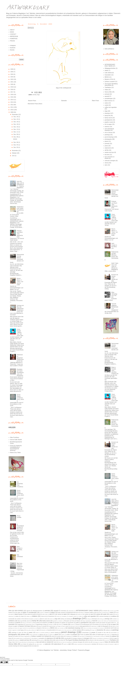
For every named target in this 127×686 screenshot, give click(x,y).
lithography (105, 626)
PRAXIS (12, 41)
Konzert (45, 626)
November (15, 150)
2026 (12, 69)
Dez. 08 (16, 137)
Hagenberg (20, 624)
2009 (12, 112)
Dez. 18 (16, 124)
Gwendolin (108, 75)
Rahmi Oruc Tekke (15, 452)
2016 (12, 94)
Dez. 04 (16, 145)
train (60, 642)
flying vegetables (86, 620)
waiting (30, 644)
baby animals (61, 612)
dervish (51, 618)
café (50, 614)
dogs (38, 94)
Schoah (47, 636)
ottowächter (99, 630)
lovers (16, 628)
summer (10, 640)
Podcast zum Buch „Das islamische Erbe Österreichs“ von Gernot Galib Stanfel (17, 235)
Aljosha (28, 610)
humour (78, 624)
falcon (19, 620)
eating (88, 618)
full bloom (29, 622)
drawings (107, 113)
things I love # (12, 642)
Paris (25, 632)
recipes (108, 634)
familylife (55, 620)
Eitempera (94, 618)
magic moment (22, 628)
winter (106, 644)
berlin (100, 612)
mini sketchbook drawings (72, 628)
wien (106, 165)
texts (62, 640)
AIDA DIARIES (19, 610)
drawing (68, 618)
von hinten (23, 644)
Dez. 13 (16, 129)
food (93, 620)
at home (111, 610)
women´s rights (113, 644)
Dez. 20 (16, 121)
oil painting (87, 630)
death (36, 618)
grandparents (108, 120)
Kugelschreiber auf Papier (55, 626)
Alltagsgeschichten (110, 68)
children (34, 616)
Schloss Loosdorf (110, 81)
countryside (11, 618)
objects (59, 630)
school (53, 636)
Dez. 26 (16, 116)
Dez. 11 (16, 132)
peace (37, 632)
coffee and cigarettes (111, 107)
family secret (108, 117)
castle (106, 105)
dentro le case (43, 618)
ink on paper (108, 124)
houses (72, 624)
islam (28, 626)
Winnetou (101, 644)
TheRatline (108, 87)
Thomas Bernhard (22, 642)
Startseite (64, 100)
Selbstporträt (89, 636)
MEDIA (107, 77)
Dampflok (31, 618)
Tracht (55, 642)
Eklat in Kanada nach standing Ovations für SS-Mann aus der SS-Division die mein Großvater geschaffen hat (111, 374)
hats (55, 624)
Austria (41, 612)
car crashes (85, 614)
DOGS (31, 28)
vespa (101, 642)
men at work (60, 628)
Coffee (80, 616)
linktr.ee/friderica (109, 49)
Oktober (14, 153)
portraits (107, 143)
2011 (12, 107)
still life (107, 150)
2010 (12, 109)
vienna (106, 162)
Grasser (103, 622)
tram (64, 642)
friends (18, 622)
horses (65, 624)
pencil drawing (55, 632)
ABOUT (12, 30)
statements (108, 148)
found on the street (101, 620)
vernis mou (88, 642)
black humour (108, 100)
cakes (106, 103)
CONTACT (13, 34)
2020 (12, 84)
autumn (47, 612)
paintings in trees (16, 632)
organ (93, 630)
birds (111, 612)
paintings (107, 134)
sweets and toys (109, 152)
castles (111, 614)
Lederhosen (93, 626)
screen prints (60, 636)
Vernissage (95, 642)
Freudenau (11, 622)
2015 (12, 97)
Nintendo (43, 630)
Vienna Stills (108, 92)
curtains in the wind (22, 618)
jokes (34, 626)
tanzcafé (41, 640)
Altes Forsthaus (14, 437)
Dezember (15, 114)
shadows (114, 636)
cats (116, 614)
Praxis (81, 634)
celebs (17, 616)
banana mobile (89, 612)
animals (34, 94)
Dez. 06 (16, 142)
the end (106, 640)
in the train (104, 624)
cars (92, 614)
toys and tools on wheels (44, 642)
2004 (9, 610)
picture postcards (33, 634)
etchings (107, 618)
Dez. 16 (16, 127)
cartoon (98, 614)
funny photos (36, 622)
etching (101, 618)
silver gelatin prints (18, 638)
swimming (34, 640)
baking (81, 612)
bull (39, 614)
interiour (107, 126)
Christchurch (51, 616)
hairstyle (50, 624)
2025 (12, 71)
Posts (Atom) (38, 103)
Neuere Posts (32, 100)
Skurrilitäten (34, 638)
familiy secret (26, 620)
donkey (62, 618)
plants (106, 141)
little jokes (112, 626)
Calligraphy (73, 614)
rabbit (93, 634)
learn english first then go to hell (70, 626)
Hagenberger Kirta (30, 624)
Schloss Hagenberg (24, 636)
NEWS (12, 32)
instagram (13, 45)
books (34, 614)
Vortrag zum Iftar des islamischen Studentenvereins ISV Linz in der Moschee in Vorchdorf (17, 310)
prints (106, 145)
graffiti (77, 622)
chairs (22, 616)
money (89, 628)
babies (53, 612)
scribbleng (68, 636)
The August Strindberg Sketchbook (75, 640)
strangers (86, 638)
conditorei (114, 616)
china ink (43, 616)
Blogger (87, 650)
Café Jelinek (108, 72)
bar (96, 612)
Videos (107, 89)
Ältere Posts (95, 100)
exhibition (115, 618)
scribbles (75, 636)
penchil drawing (45, 632)
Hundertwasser (86, 624)
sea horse (81, 636)
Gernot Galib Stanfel (16, 439)
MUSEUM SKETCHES (111, 628)
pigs (47, 634)
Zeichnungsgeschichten (26, 646)
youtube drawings (13, 646)
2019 (12, 87)
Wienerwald (87, 644)
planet (51, 634)
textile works (55, 640)
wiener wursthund (78, 644)
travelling (69, 642)
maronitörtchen (31, 628)
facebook (12, 47)
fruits (24, 622)
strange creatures (77, 638)
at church (104, 610)
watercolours (57, 644)
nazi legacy (21, 630)
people (93, 632)
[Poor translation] (6, 662)
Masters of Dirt (109, 79)
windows (94, 644)
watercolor (48, 644)
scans (16, 636)
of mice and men (67, 630)
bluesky (12, 50)
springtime (41, 638)
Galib (50, 622)
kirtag (39, 626)
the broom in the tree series (95, 640)
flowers (79, 620)
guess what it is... (112, 622)
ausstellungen (109, 98)
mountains (95, 628)
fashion (60, 620)
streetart (100, 638)
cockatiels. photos (72, 616)
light (99, 626)
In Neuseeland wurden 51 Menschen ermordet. (20, 527)
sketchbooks (27, 638)
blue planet (28, 614)
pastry (31, 632)
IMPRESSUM (14, 36)
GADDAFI (44, 622)
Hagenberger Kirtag (41, 624)
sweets (16, 640)
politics (68, 634)
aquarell (107, 96)
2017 (12, 92)
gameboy (57, 622)
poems (62, 634)
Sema (102, 636)
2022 (12, 79)
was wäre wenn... (39, 644)
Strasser (94, 638)
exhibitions (11, 620)
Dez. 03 (16, 147)
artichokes (63, 610)
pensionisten (85, 632)
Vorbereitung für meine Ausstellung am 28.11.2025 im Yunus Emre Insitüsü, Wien (16, 211)
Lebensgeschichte (84, 626)
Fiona (73, 620)
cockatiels (64, 616)
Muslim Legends (12, 630)
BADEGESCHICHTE (72, 612)
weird (65, 644)
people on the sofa (103, 632)
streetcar (106, 638)
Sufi (111, 638)
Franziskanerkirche (112, 620)
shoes (10, 638)
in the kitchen (95, 624)
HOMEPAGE (13, 38)
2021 (12, 82)
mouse (101, 628)
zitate (35, 646)
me (47, 628)
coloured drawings (104, 616)
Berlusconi (105, 612)
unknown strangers (110, 160)
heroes (60, 624)
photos (23, 634)
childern (28, 616)
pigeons (41, 634)
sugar (115, 638)
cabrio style (44, 614)
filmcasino (66, 620)
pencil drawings (109, 137)
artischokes (71, 610)
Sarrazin (10, 636)
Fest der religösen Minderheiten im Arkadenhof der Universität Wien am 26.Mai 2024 (111, 308)
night (37, 630)
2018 (12, 89)
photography (108, 139)
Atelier (106, 70)
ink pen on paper (12, 626)
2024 (12, 74)
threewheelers (31, 642)
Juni (13, 155)
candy (79, 614)
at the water (17, 612)
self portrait (96, 636)
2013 (12, 102)
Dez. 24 (16, 119)
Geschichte (70, 622)
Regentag (114, 634)
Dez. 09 (16, 134)
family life (107, 115)
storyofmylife (67, 638)
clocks (58, 616)
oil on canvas (108, 132)
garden (63, 622)
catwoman (10, 616)
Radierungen (100, 634)
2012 (12, 104)
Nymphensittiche (51, 630)
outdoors (108, 630)
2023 (12, 77)
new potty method (30, 630)
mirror (84, 628)
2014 (12, 99)
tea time (107, 154)
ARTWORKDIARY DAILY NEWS (87, 610)
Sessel (107, 636)
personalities (114, 632)
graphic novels (109, 122)
